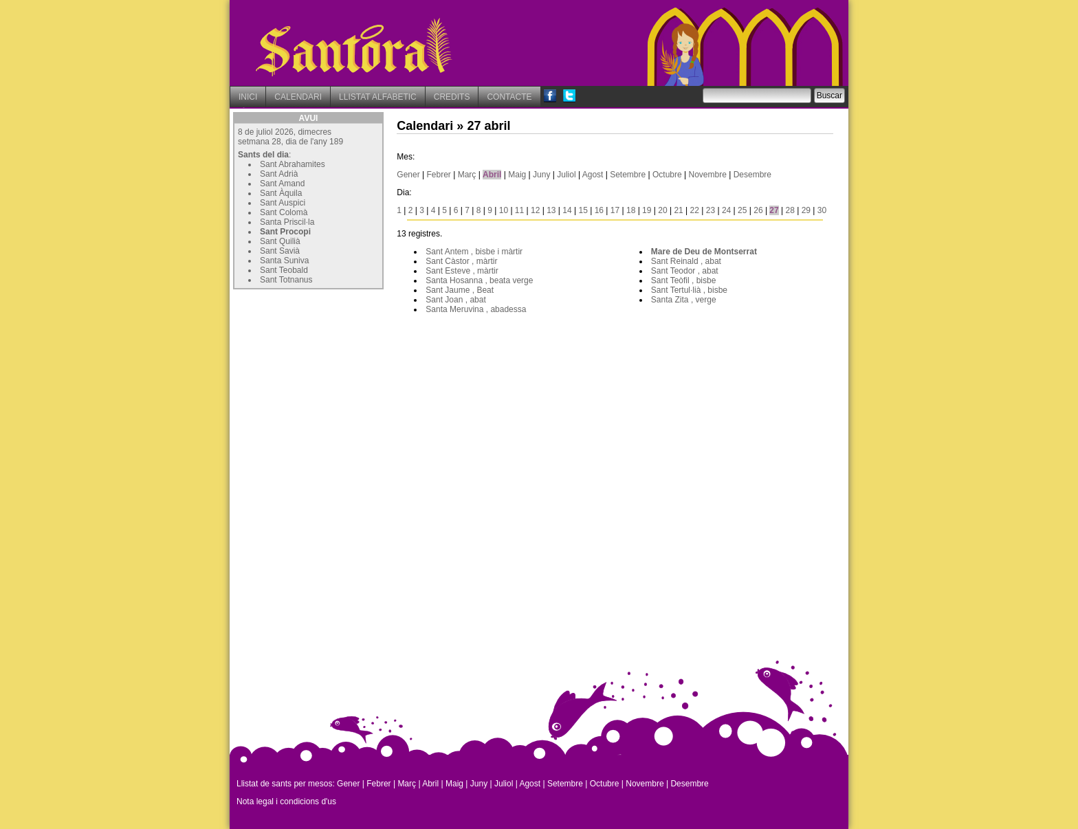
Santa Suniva (284, 260)
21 (678, 210)
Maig (517, 174)
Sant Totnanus (286, 280)
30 (821, 210)
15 (582, 210)
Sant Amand (282, 183)
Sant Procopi (285, 231)
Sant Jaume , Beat (460, 290)
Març (467, 174)
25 (742, 210)
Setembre (628, 174)
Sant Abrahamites (292, 164)
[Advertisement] (336, 379)
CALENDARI (298, 97)
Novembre (708, 174)
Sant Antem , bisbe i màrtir (474, 251)
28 (790, 210)
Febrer (439, 174)
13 (551, 210)
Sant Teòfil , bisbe (683, 280)
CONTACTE (509, 97)
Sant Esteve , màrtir (462, 271)
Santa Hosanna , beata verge (479, 280)
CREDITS (452, 97)
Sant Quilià (280, 241)
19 (646, 210)
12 (535, 210)
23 (710, 210)
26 (758, 210)
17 (614, 210)
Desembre (752, 174)
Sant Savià (280, 251)
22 (694, 210)
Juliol (566, 174)
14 (566, 210)
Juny (541, 174)
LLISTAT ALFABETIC (378, 97)
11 (519, 210)
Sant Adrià (279, 174)
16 (599, 210)
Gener (408, 174)
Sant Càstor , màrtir (461, 261)
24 (726, 210)
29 (806, 210)
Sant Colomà (283, 212)
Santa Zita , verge (683, 300)
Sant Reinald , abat (686, 261)
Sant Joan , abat (455, 300)
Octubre (667, 174)
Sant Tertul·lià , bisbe (689, 290)
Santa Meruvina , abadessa (476, 309)
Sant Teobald (284, 270)
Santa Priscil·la (287, 222)
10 (503, 210)
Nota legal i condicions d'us (286, 801)
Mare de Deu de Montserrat (704, 251)
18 (630, 210)
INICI (248, 97)
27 (773, 210)
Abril (492, 174)
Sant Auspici (282, 203)
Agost (593, 174)
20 (662, 210)
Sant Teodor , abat (684, 271)
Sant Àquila (281, 193)
